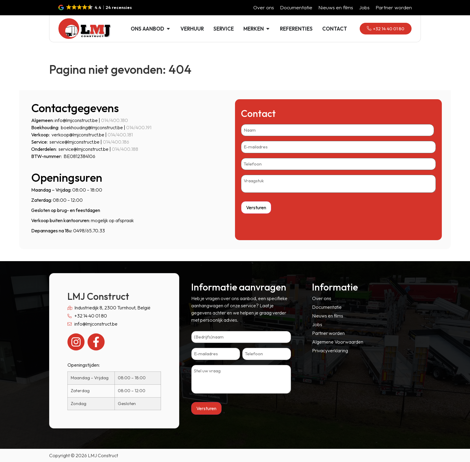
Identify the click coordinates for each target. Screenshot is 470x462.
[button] (95, 7)
